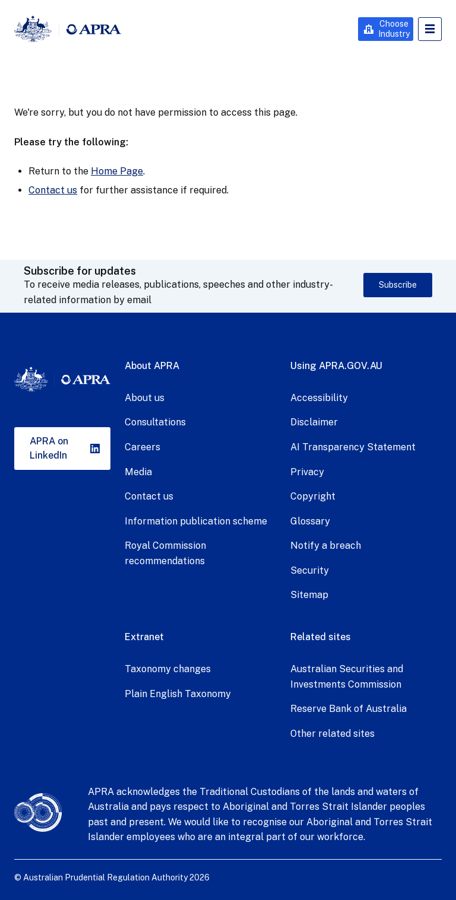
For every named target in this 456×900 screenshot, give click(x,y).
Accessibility (319, 397)
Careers (142, 447)
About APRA (152, 365)
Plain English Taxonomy (178, 693)
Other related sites (332, 733)
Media (138, 472)
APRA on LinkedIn (49, 448)
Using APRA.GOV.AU (336, 365)
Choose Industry (394, 29)
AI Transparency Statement (353, 447)
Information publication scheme (196, 521)
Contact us (52, 190)
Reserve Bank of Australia (348, 708)
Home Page (117, 171)
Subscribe (398, 285)
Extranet (144, 637)
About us (144, 397)
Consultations (155, 422)
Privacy (307, 472)
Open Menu (430, 29)
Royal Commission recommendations (165, 553)
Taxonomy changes (168, 669)
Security (309, 570)
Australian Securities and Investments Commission (346, 676)
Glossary (310, 521)
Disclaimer (314, 422)
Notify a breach (325, 545)
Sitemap (309, 594)
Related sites (320, 637)
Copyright (312, 496)
